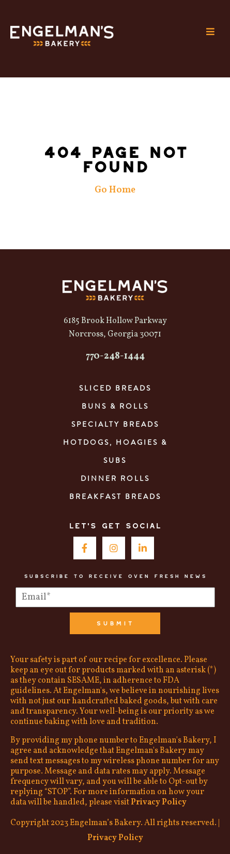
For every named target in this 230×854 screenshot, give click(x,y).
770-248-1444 (115, 356)
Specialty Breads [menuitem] (115, 424)
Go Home (115, 190)
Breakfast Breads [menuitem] (115, 496)
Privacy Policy (159, 802)
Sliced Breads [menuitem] (115, 388)
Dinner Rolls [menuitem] (115, 478)
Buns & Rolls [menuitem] (115, 406)
